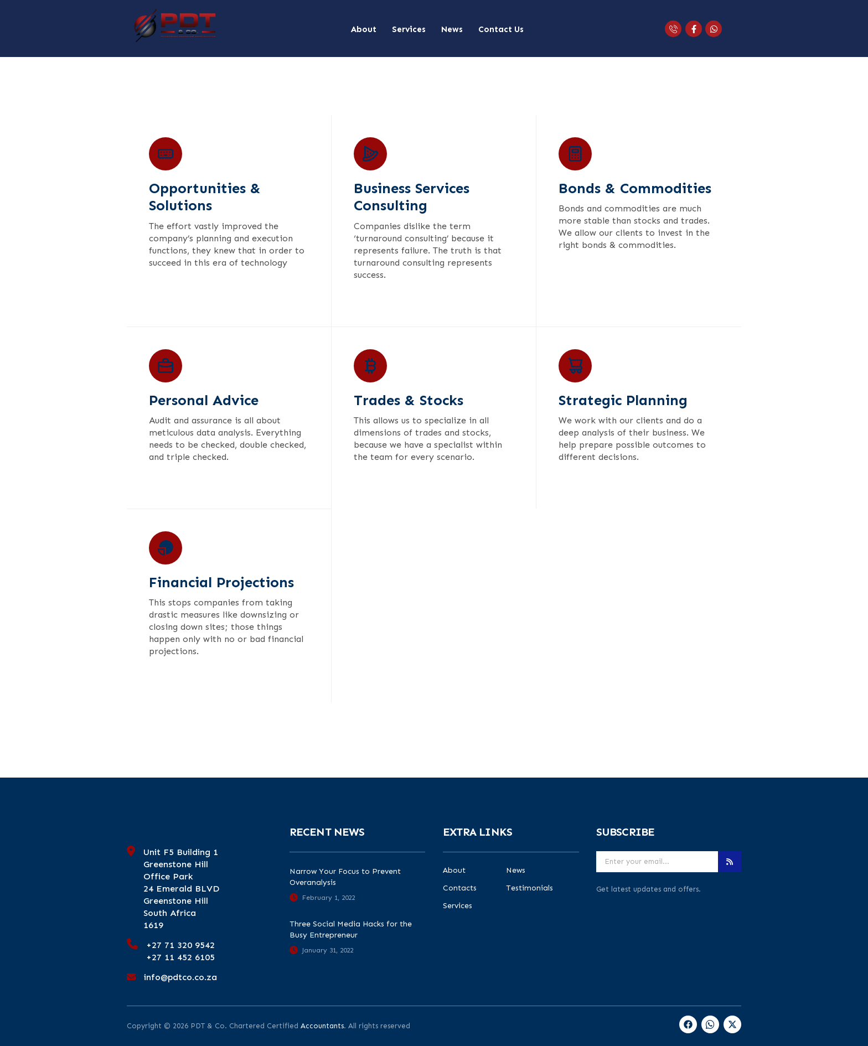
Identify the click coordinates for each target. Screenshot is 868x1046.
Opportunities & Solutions (205, 197)
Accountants (322, 1026)
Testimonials (529, 888)
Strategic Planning (623, 400)
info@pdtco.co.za (180, 977)
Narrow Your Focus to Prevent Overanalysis (345, 877)
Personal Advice (204, 400)
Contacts (460, 888)
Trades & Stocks (408, 400)
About (363, 29)
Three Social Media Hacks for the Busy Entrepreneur (351, 929)
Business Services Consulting (411, 197)
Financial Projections (221, 582)
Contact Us (501, 29)
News (452, 29)
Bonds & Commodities (635, 188)
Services (409, 29)
